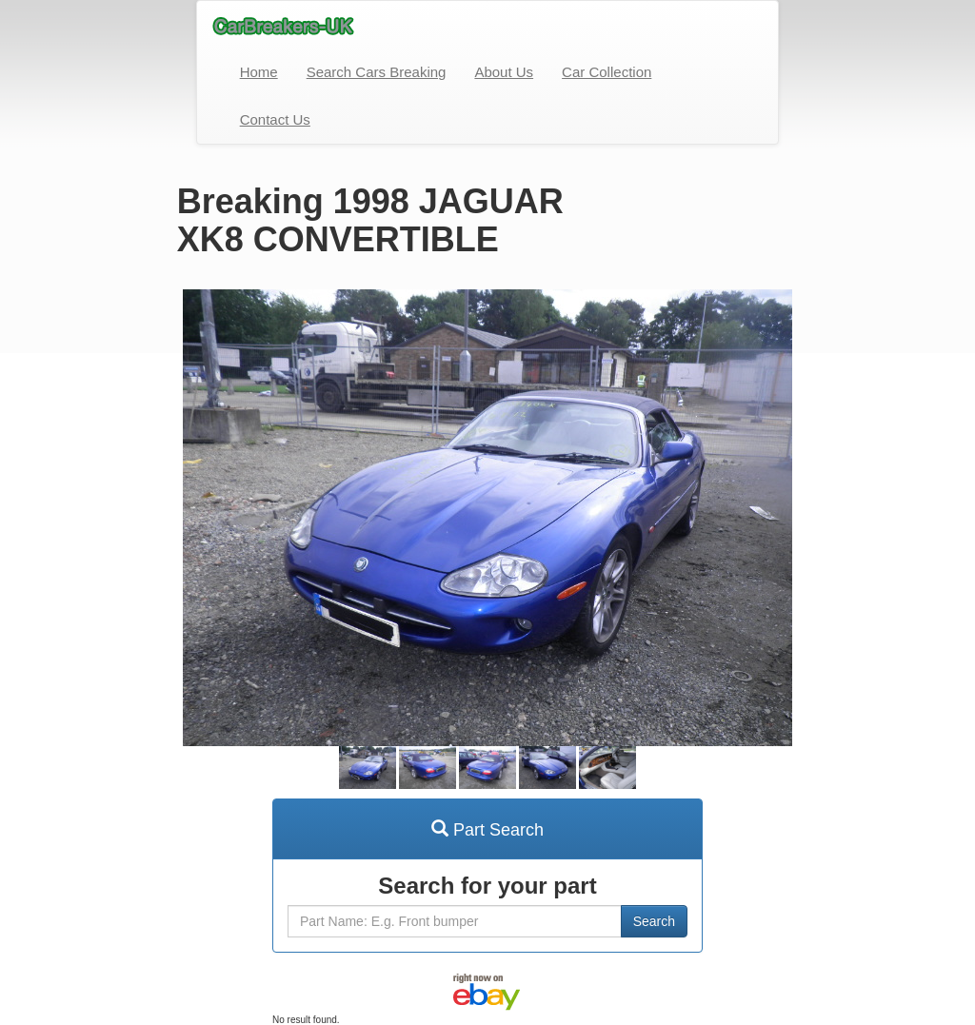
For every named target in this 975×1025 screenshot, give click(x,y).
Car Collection (606, 72)
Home (259, 72)
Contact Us (275, 119)
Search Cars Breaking (377, 72)
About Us (503, 72)
